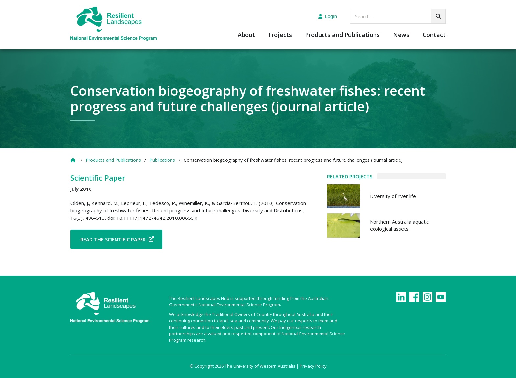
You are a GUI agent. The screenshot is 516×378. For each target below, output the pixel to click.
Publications (162, 160)
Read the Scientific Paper (113, 239)
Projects (280, 35)
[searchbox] (398, 16)
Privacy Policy (313, 366)
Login (327, 16)
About (246, 35)
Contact (434, 35)
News (401, 35)
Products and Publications (342, 35)
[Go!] (438, 16)
